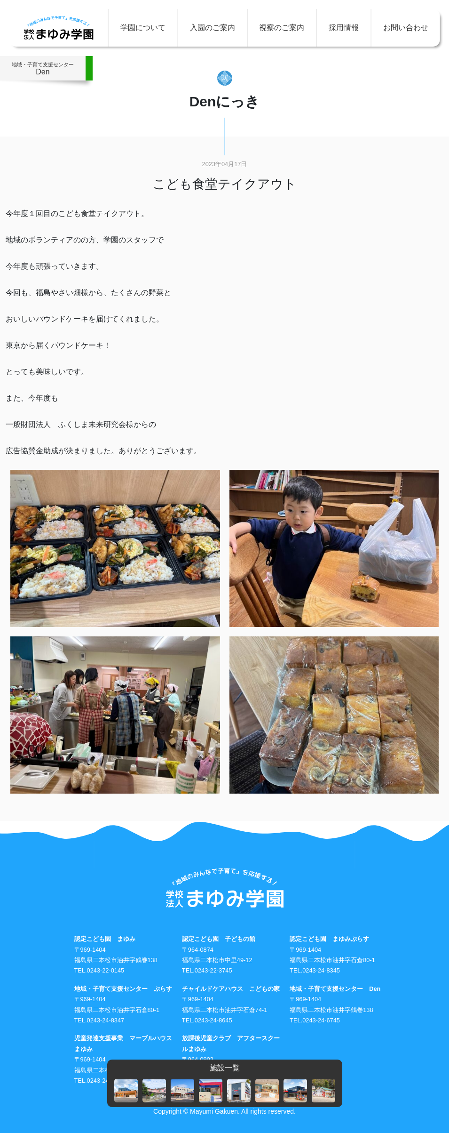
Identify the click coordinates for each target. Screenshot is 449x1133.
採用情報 (344, 28)
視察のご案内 (281, 28)
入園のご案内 (212, 28)
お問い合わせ (405, 28)
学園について (142, 28)
